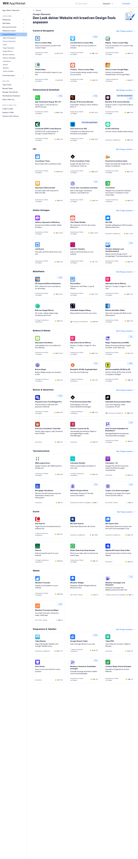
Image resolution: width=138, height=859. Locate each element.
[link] (13, 10)
